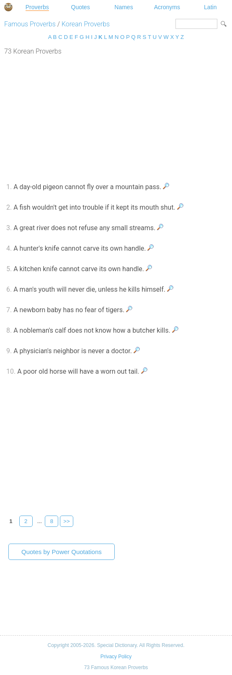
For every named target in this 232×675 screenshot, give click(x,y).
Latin (210, 7)
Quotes (80, 7)
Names (123, 7)
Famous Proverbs (30, 24)
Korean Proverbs (86, 24)
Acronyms (167, 7)
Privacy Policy (116, 657)
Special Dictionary (8, 7)
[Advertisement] (116, 118)
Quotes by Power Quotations (61, 551)
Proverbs (37, 7)
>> (66, 521)
